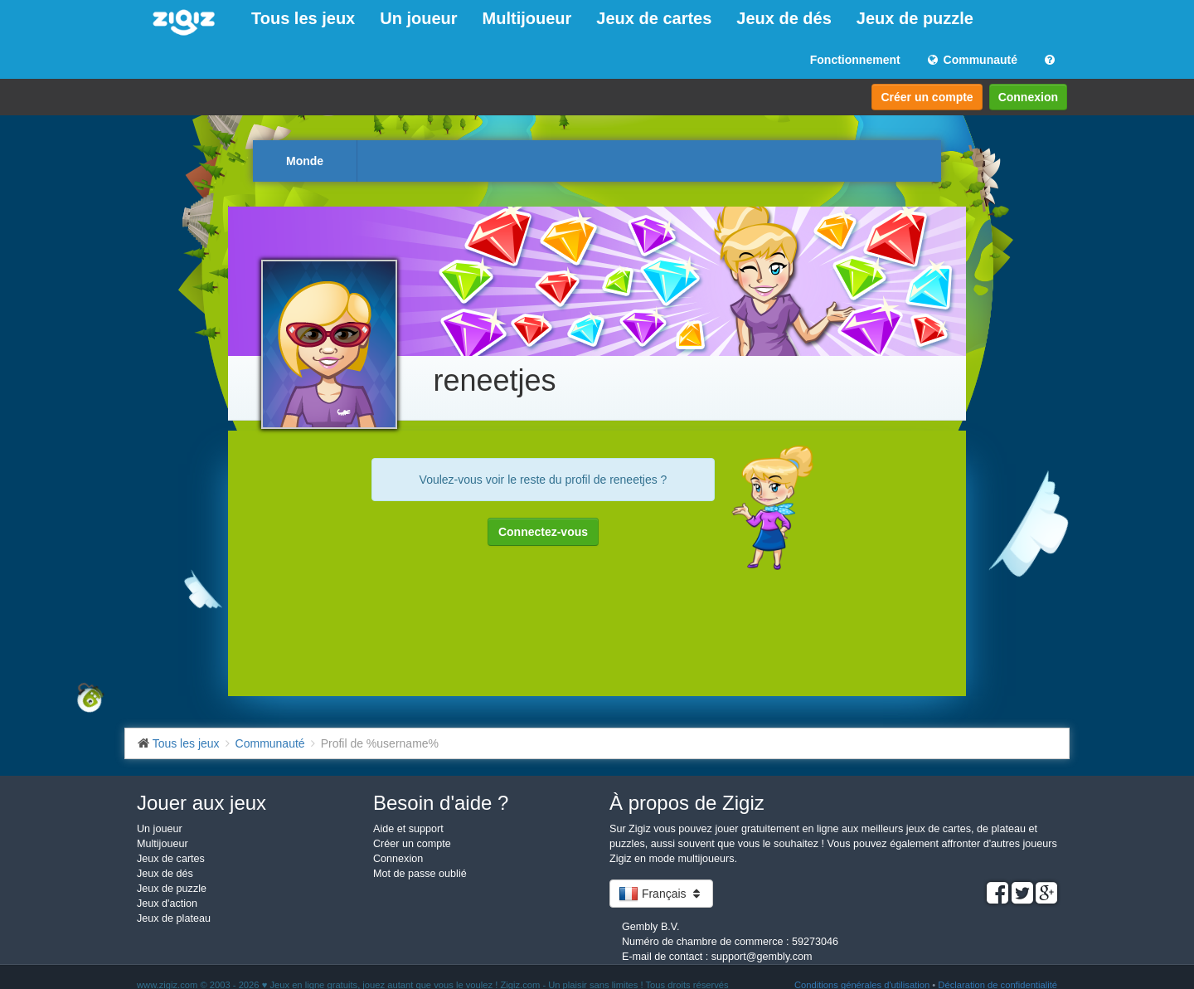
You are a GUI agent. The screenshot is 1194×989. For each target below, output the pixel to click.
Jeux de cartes (653, 18)
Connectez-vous (543, 531)
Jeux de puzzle (915, 18)
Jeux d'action (167, 903)
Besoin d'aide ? (440, 803)
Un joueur (418, 18)
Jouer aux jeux (201, 803)
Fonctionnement (855, 59)
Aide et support (408, 829)
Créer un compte (927, 97)
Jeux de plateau (174, 918)
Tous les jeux (303, 18)
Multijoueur (527, 18)
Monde (304, 161)
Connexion (1028, 97)
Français (661, 894)
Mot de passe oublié (420, 873)
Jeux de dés (784, 18)
